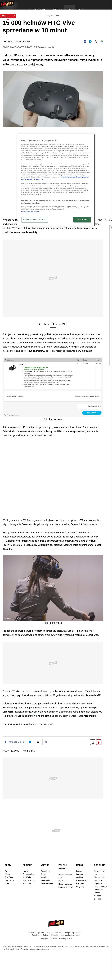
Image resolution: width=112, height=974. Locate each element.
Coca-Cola (37, 722)
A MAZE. (96, 706)
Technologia (29, 762)
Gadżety (15, 762)
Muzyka (45, 876)
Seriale (27, 876)
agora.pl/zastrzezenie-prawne (39, 960)
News (57, 14)
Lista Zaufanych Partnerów (30, 211)
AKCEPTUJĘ (82, 219)
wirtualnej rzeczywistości (37, 235)
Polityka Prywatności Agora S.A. (32, 179)
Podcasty (99, 876)
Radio (79, 876)
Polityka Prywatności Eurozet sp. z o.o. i (75, 177)
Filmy (8, 876)
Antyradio (50, 14)
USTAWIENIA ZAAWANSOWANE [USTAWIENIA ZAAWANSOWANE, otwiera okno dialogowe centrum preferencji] (35, 219)
